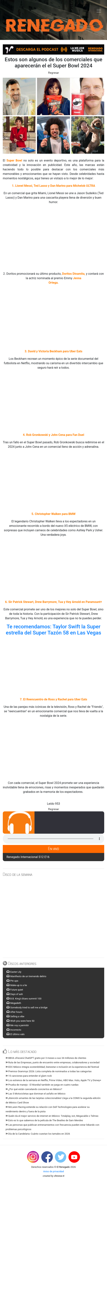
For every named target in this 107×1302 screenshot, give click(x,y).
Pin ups (14, 980)
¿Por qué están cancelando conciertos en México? (34, 1089)
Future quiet (16, 989)
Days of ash (16, 994)
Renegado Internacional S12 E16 (28, 857)
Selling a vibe (17, 1016)
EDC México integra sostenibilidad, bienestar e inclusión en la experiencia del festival (52, 1067)
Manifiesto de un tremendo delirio (28, 976)
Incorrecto (15, 1029)
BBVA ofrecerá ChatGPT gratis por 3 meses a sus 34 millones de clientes (46, 1058)
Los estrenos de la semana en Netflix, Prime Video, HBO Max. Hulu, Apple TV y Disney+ (53, 1080)
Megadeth (15, 1003)
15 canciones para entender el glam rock (29, 1075)
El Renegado (63, 1167)
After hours (16, 1012)
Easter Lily (15, 971)
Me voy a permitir (19, 1025)
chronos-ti (59, 1175)
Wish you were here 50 (22, 1020)
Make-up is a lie (18, 985)
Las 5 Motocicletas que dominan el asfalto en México (36, 1093)
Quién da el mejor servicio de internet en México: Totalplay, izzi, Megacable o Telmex (52, 1116)
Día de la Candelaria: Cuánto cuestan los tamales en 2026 (38, 1133)
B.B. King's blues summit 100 (25, 998)
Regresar (53, 72)
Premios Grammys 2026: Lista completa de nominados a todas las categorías (49, 1071)
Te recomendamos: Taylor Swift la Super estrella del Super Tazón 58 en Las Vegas (54, 630)
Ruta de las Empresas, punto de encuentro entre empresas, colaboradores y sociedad (52, 1062)
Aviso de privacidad (53, 1171)
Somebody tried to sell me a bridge (28, 1007)
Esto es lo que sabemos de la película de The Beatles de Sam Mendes (44, 1120)
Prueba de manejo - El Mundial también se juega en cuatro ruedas (42, 1084)
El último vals (17, 1034)
